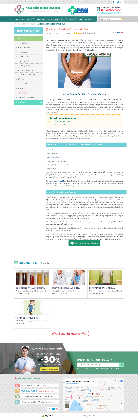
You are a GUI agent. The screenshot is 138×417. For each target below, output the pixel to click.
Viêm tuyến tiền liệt (54, 157)
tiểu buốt (81, 43)
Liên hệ (88, 19)
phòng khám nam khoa (57, 181)
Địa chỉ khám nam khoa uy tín (61, 125)
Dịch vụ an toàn (61, 19)
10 (94, 33)
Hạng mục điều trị (44, 19)
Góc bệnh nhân (76, 19)
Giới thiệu (31, 19)
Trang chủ (18, 19)
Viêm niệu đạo (52, 150)
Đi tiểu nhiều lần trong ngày (60, 121)
